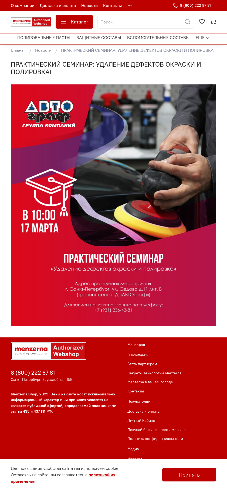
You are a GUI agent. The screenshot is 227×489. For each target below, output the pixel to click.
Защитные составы (98, 37)
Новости (89, 5)
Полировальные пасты (43, 37)
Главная (18, 50)
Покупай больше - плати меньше (156, 429)
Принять (189, 474)
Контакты (112, 5)
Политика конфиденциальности (155, 438)
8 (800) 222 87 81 (192, 5)
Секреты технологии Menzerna (154, 373)
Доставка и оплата (58, 5)
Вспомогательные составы (158, 37)
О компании (22, 5)
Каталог (74, 22)
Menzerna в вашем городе (150, 381)
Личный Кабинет (142, 420)
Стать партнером (142, 363)
